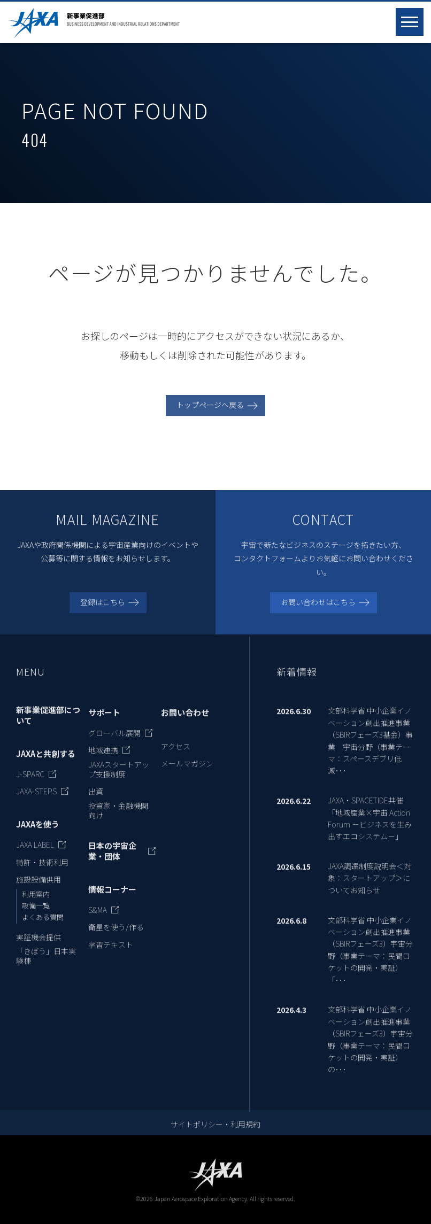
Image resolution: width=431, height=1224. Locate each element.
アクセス (175, 755)
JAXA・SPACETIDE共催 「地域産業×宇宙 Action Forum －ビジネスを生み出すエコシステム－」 (370, 827)
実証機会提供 (38, 946)
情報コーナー (112, 899)
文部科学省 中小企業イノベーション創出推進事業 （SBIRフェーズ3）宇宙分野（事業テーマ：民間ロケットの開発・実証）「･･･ (370, 959)
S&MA (97, 919)
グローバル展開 (114, 742)
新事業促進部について (48, 724)
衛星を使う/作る (116, 936)
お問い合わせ (185, 722)
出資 (95, 800)
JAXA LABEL (35, 854)
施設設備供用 (38, 889)
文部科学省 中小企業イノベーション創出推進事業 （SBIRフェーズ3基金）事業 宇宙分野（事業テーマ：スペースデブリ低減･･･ (370, 750)
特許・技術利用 (42, 871)
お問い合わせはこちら (318, 611)
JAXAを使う (37, 833)
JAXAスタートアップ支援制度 (118, 778)
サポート (104, 722)
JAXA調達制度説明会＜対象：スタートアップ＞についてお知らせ (369, 887)
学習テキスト (110, 954)
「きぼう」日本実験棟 (46, 965)
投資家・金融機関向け (118, 819)
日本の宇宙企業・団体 (112, 860)
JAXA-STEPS (36, 800)
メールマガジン (187, 773)
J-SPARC (30, 783)
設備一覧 (36, 915)
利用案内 (36, 903)
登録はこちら (102, 611)
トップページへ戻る (210, 414)
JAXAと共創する (45, 763)
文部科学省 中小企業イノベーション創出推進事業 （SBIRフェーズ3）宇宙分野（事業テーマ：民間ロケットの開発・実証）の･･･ (370, 1048)
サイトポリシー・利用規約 (215, 1133)
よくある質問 (43, 926)
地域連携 (103, 759)
